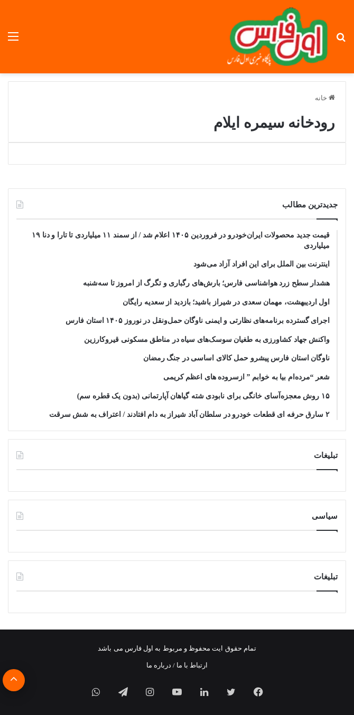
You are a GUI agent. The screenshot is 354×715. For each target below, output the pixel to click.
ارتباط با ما (192, 665)
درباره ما (158, 665)
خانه (325, 98)
